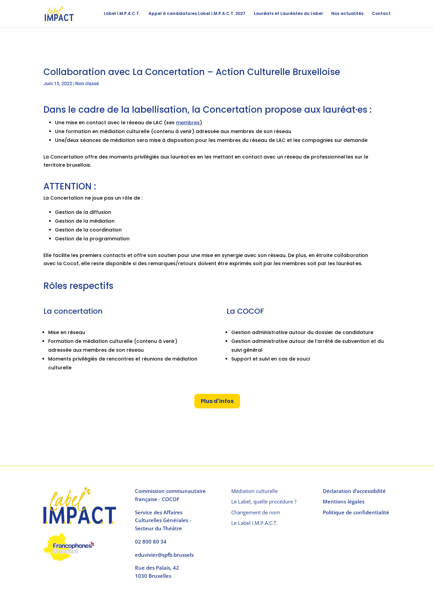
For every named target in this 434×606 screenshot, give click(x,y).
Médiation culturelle (254, 491)
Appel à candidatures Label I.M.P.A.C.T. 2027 (197, 13)
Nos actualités (347, 13)
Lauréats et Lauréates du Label (288, 13)
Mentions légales (343, 501)
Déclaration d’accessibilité (354, 491)
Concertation (232, 110)
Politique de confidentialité (356, 512)
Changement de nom (255, 512)
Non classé (87, 83)
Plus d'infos (217, 401)
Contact (381, 13)
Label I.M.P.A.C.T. (122, 13)
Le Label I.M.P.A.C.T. (254, 522)
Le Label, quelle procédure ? (263, 501)
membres (188, 122)
